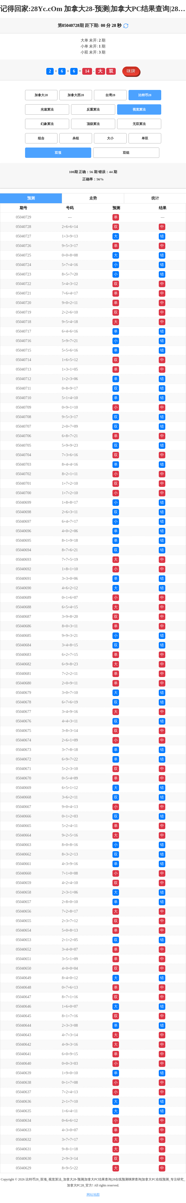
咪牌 (131, 71)
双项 (58, 153)
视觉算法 (139, 109)
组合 (41, 138)
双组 (126, 153)
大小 (110, 138)
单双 (145, 138)
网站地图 (93, 1194)
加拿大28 (41, 95)
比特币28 (144, 95)
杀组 (75, 138)
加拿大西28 (76, 95)
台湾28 (110, 95)
